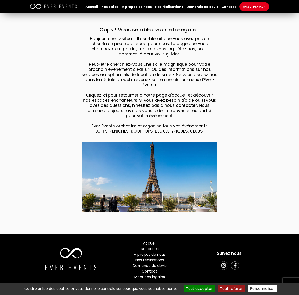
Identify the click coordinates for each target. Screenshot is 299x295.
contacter (186, 105)
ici (104, 95)
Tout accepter (199, 288)
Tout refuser (231, 288)
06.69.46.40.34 (254, 6)
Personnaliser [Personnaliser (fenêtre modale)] (262, 288)
